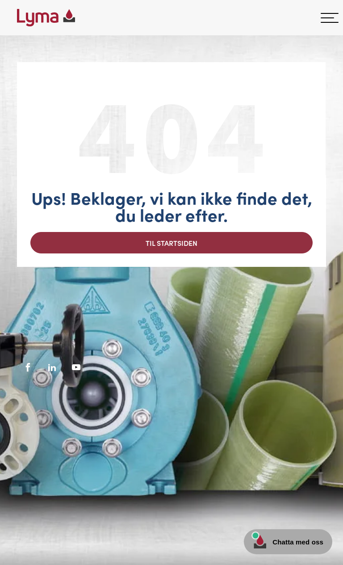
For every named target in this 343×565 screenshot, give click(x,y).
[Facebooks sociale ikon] (28, 367)
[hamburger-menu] (330, 18)
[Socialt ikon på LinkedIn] (52, 367)
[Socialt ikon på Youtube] (76, 367)
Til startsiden (171, 243)
